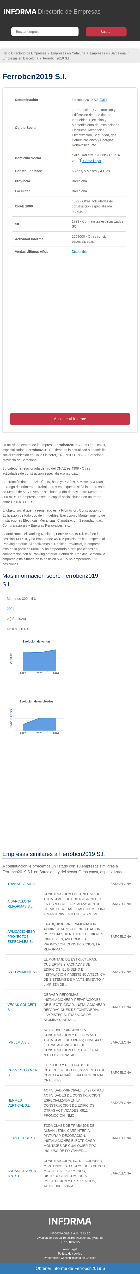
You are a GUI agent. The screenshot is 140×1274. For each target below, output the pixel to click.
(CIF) (103, 100)
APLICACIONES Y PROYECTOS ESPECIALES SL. (21, 937)
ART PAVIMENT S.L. (22, 972)
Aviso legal (70, 1249)
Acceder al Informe (70, 419)
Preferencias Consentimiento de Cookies (70, 1258)
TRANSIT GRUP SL (22, 884)
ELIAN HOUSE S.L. (22, 1138)
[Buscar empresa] (45, 31)
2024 (10, 609)
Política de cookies (70, 1253)
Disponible (79, 252)
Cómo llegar (89, 161)
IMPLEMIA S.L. (18, 1042)
